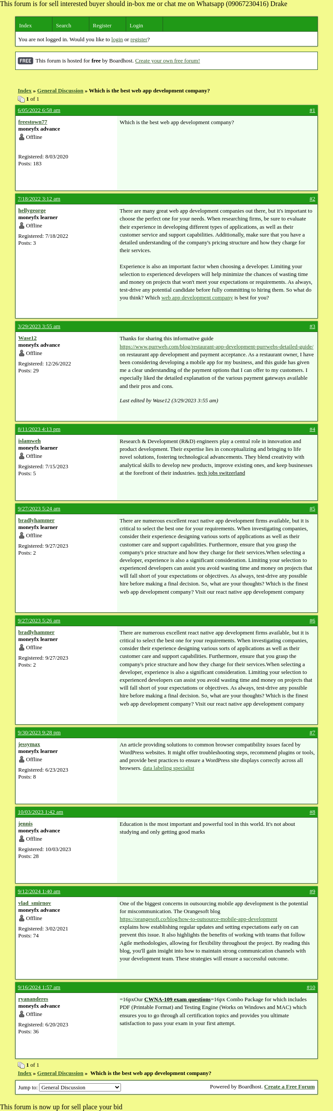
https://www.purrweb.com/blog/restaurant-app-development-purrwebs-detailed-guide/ (216, 346)
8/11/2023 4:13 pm (39, 429)
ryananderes (33, 999)
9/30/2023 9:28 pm (39, 732)
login (117, 39)
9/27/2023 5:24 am (39, 508)
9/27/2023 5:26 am (39, 620)
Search (63, 25)
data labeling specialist (168, 768)
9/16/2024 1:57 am (39, 987)
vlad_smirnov (34, 903)
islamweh (29, 440)
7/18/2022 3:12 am (39, 198)
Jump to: (69, 1087)
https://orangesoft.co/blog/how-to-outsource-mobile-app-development (199, 919)
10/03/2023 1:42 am (40, 812)
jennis (25, 823)
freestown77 (32, 121)
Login (136, 25)
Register (102, 25)
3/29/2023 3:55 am (39, 326)
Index (25, 25)
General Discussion (60, 90)
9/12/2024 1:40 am (39, 891)
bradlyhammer (36, 520)
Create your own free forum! (167, 60)
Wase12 (27, 338)
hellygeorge (32, 210)
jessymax (29, 744)
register (139, 39)
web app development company (197, 297)
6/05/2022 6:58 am (39, 110)
